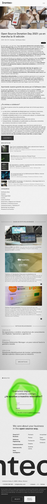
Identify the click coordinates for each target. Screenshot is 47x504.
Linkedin (32, 484)
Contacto (42, 442)
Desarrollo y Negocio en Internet (11, 201)
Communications (18, 444)
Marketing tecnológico (8, 207)
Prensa (30, 437)
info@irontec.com (20, 484)
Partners (30, 434)
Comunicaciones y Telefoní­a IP (10, 205)
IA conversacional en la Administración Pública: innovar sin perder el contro (27, 174)
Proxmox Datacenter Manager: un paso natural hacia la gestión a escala (23, 343)
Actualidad (43, 434)
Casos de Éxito (5, 199)
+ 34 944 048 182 (7, 484)
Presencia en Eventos (7, 209)
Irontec (3, 198)
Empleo (3, 194)
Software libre (5, 192)
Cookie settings (4, 493)
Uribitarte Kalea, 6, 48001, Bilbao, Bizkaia (14, 481)
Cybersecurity (17, 447)
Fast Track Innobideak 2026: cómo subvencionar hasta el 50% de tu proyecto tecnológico (27, 147)
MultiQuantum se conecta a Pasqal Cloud (23, 156)
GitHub (43, 484)
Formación (31, 440)
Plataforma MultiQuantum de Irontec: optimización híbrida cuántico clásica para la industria (21, 353)
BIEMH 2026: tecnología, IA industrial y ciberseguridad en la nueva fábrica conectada (26, 181)
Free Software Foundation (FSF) (34, 95)
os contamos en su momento (26, 91)
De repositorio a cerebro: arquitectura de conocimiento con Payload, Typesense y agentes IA (27, 165)
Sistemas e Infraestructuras (9, 203)
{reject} (17, 499)
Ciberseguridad (5, 196)
